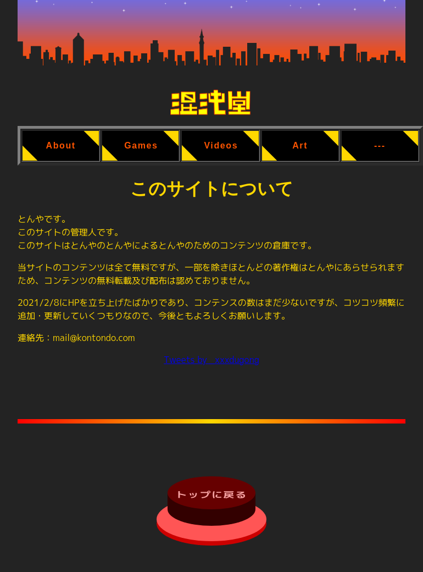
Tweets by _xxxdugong (211, 360)
